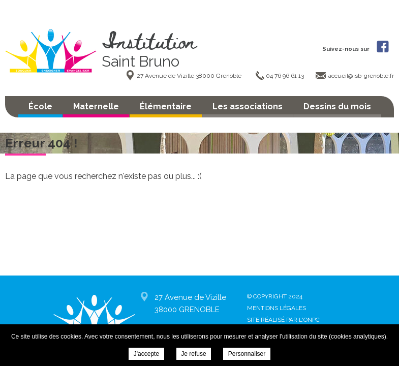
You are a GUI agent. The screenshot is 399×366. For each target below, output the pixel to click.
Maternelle (96, 106)
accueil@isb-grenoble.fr (361, 75)
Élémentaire (166, 106)
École (40, 106)
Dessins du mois (337, 106)
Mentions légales (276, 308)
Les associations (247, 106)
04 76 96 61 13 (285, 75)
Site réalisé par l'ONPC (283, 319)
